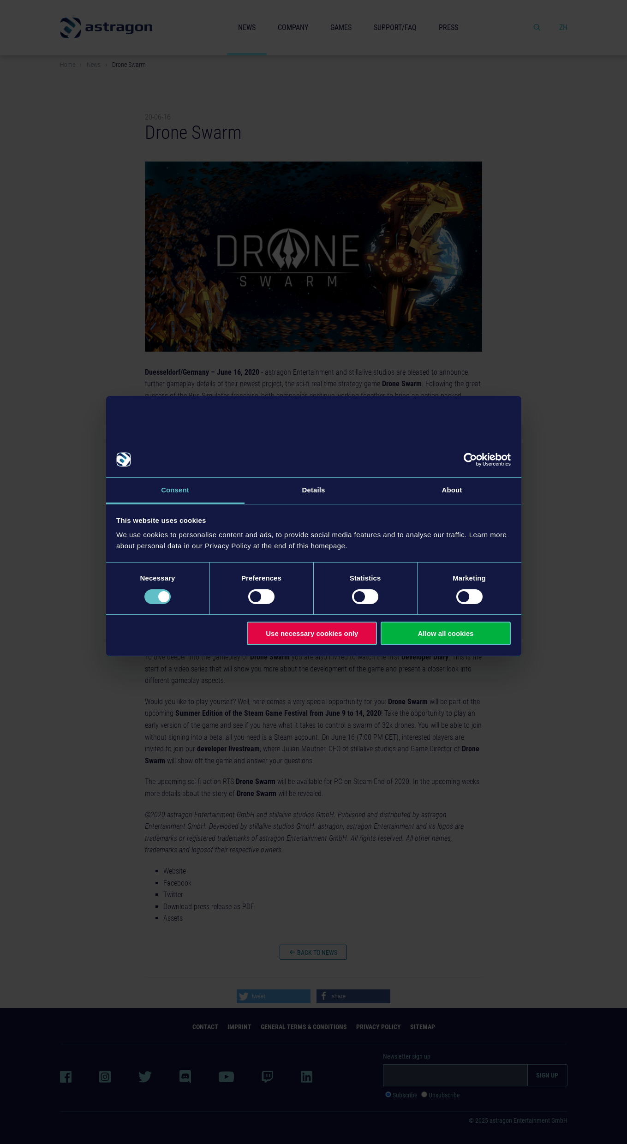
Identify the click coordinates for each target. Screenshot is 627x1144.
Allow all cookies (445, 633)
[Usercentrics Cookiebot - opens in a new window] (470, 460)
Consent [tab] (175, 490)
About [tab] (452, 490)
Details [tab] (313, 490)
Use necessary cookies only (312, 633)
